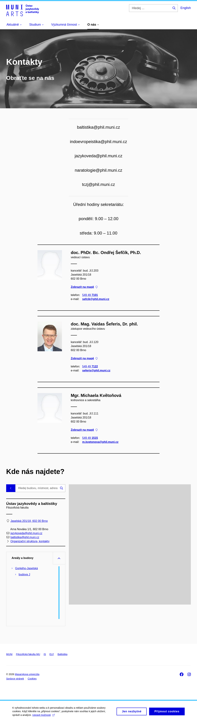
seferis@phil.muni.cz (96, 370)
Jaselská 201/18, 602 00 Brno (29, 521)
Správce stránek (15, 678)
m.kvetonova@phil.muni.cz (100, 441)
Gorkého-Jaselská (26, 568)
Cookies (32, 678)
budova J (24, 574)
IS (45, 654)
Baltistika (62, 654)
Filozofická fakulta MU (28, 654)
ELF (51, 654)
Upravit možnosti (43, 716)
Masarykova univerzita (27, 674)
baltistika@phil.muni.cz (24, 537)
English (185, 8)
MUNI (9, 654)
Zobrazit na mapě (84, 286)
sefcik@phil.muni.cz (95, 299)
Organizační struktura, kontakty (29, 541)
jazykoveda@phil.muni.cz (26, 533)
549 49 (90, 295)
